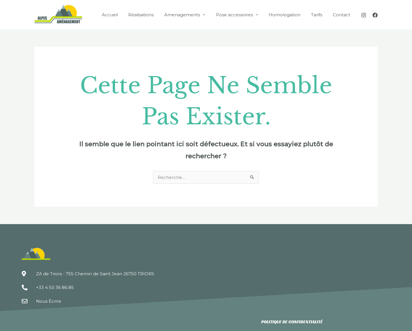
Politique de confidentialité (292, 321)
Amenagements (191, 14)
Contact (342, 14)
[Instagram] (363, 15)
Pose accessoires (241, 14)
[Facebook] (375, 15)
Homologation (289, 14)
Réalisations (151, 14)
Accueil (122, 14)
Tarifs (319, 14)
